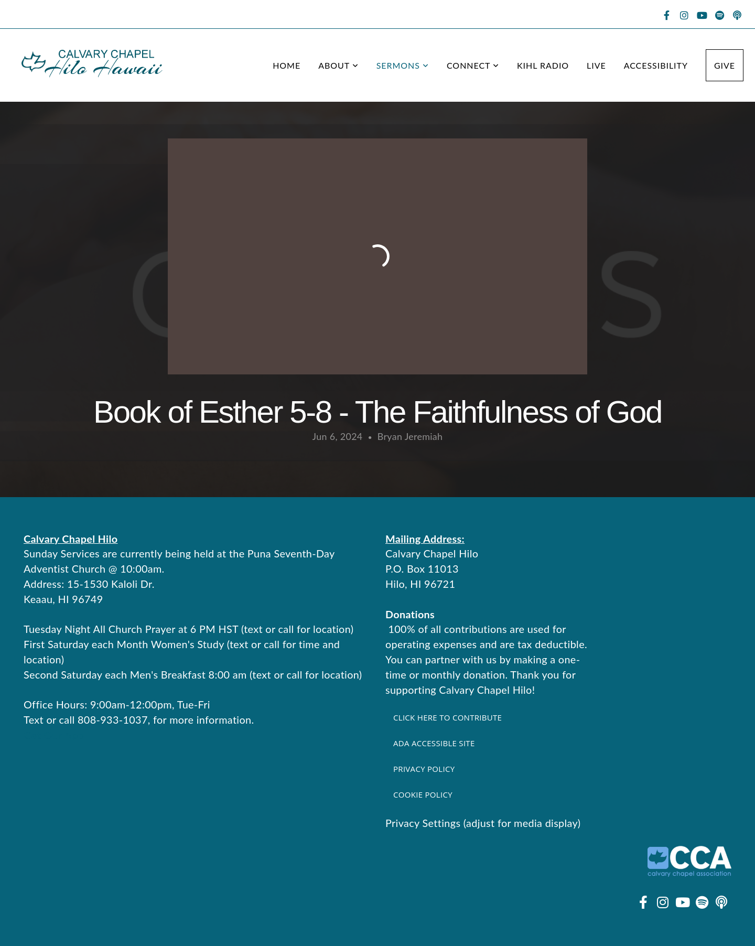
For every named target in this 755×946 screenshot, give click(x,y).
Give (724, 65)
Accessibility (656, 65)
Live (596, 65)
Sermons (402, 65)
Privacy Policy (424, 769)
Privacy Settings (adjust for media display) (482, 822)
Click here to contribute (447, 717)
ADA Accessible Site (434, 743)
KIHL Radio (543, 65)
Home (286, 65)
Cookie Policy (422, 794)
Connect (473, 65)
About (338, 65)
